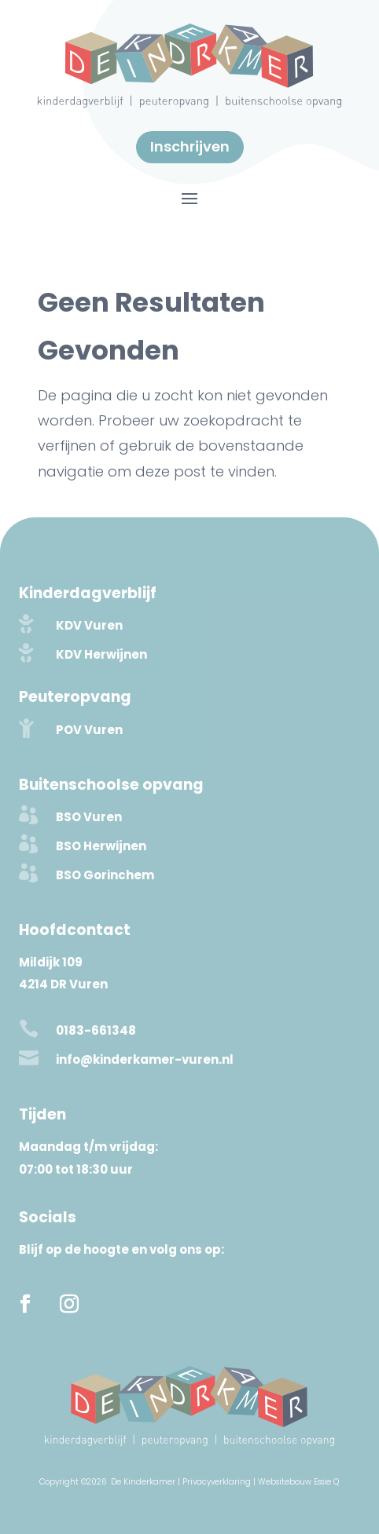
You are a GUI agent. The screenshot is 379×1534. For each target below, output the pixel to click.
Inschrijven (190, 146)
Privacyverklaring (216, 1482)
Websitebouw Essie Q (298, 1482)
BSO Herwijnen (101, 846)
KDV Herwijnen (101, 654)
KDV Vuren (89, 625)
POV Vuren (89, 729)
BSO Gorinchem (105, 875)
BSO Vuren (89, 817)
